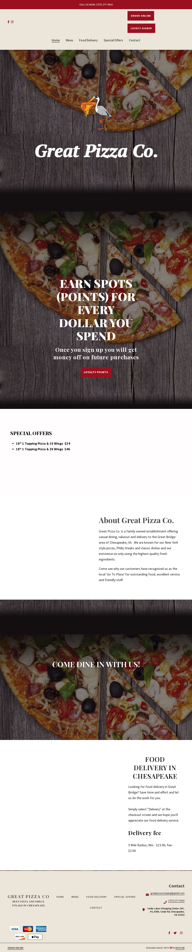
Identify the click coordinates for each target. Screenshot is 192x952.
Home (61, 896)
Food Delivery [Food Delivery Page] (88, 40)
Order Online (141, 15)
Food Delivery (97, 896)
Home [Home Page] (56, 40)
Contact (97, 907)
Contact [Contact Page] (134, 40)
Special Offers (126, 896)
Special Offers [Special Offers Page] (113, 40)
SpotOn (179, 947)
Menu (76, 896)
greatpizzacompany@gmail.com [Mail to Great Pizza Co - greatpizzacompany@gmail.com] (167, 893)
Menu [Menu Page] (69, 40)
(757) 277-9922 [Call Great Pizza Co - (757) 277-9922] (176, 900)
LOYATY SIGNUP (141, 28)
